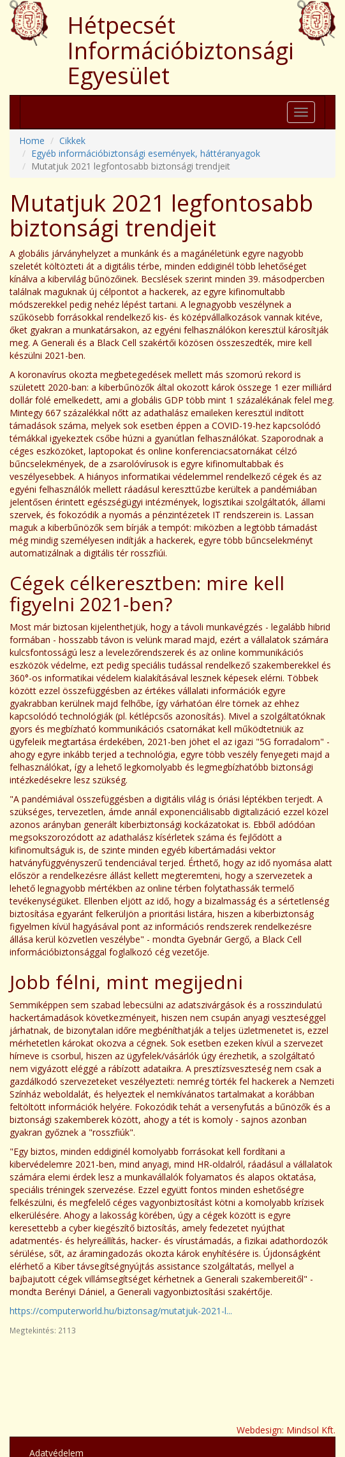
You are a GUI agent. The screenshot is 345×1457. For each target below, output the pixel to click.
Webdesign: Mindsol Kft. (286, 1430)
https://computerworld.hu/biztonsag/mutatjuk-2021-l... (121, 1311)
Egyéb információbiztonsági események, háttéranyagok (145, 153)
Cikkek (72, 140)
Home (32, 140)
